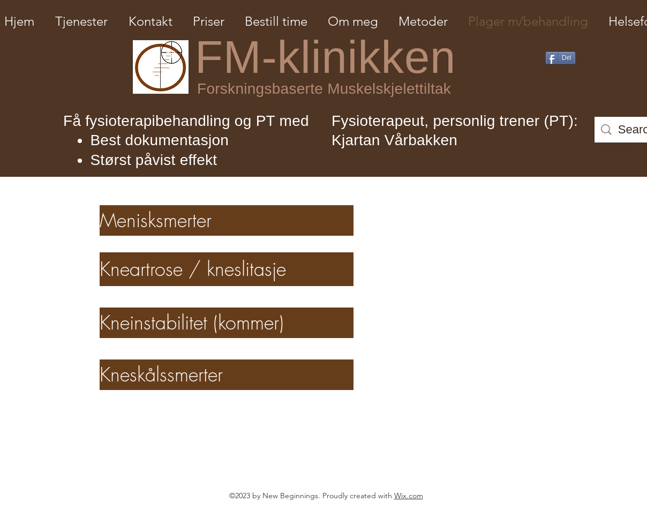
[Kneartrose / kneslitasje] (226, 269)
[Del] (560, 57)
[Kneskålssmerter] (226, 374)
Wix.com (408, 495)
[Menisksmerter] (226, 220)
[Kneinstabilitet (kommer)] (226, 323)
